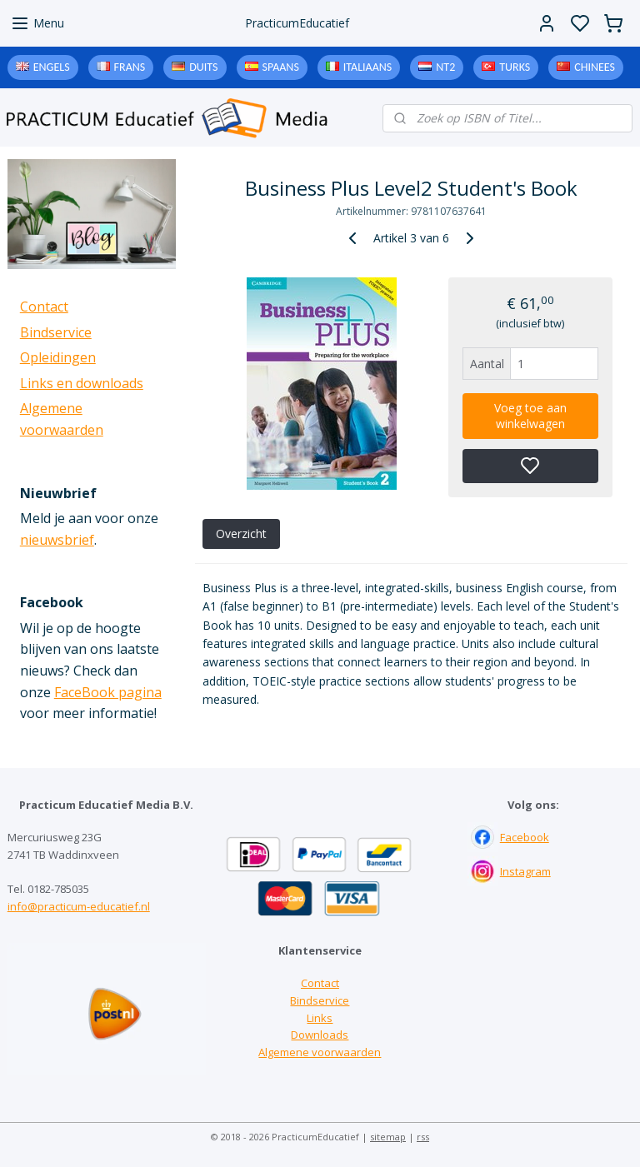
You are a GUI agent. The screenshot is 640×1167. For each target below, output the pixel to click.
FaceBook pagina (108, 692)
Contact (44, 306)
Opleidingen (58, 357)
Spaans (280, 67)
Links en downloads (81, 383)
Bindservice (56, 332)
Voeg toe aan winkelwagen (530, 415)
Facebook (524, 837)
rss (423, 1136)
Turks (514, 67)
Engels (51, 67)
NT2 (445, 67)
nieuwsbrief (57, 540)
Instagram (525, 871)
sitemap (388, 1136)
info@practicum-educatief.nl (79, 906)
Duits (203, 67)
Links (319, 1017)
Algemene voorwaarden (319, 1052)
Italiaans (367, 67)
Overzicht (241, 533)
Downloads (319, 1034)
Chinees (594, 67)
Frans (130, 67)
